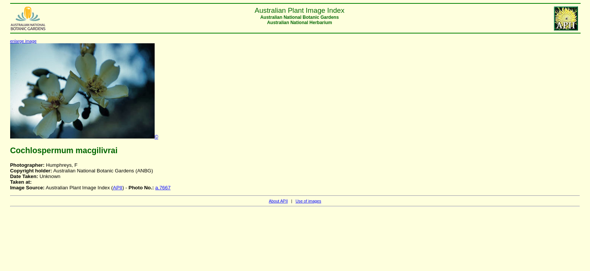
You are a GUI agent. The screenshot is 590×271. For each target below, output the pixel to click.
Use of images (308, 201)
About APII (278, 201)
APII (117, 187)
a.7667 (163, 187)
